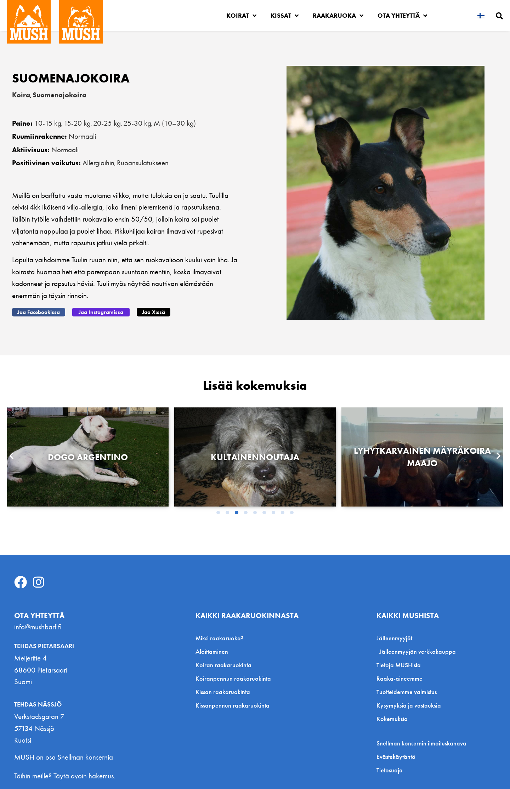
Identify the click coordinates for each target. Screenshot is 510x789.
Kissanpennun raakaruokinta (233, 705)
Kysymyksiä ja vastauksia (408, 705)
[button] (38, 312)
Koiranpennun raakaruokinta (233, 678)
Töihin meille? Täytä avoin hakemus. (64, 776)
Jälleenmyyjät (396, 638)
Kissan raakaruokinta (223, 692)
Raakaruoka (338, 15)
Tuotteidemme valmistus (406, 692)
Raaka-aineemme (399, 678)
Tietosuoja (389, 770)
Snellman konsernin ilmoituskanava (421, 743)
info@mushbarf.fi (38, 626)
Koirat (241, 15)
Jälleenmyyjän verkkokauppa (417, 651)
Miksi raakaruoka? (220, 638)
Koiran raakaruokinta (223, 665)
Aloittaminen (212, 651)
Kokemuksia (392, 719)
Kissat (285, 15)
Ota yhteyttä (402, 15)
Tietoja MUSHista (398, 665)
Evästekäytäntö (395, 756)
